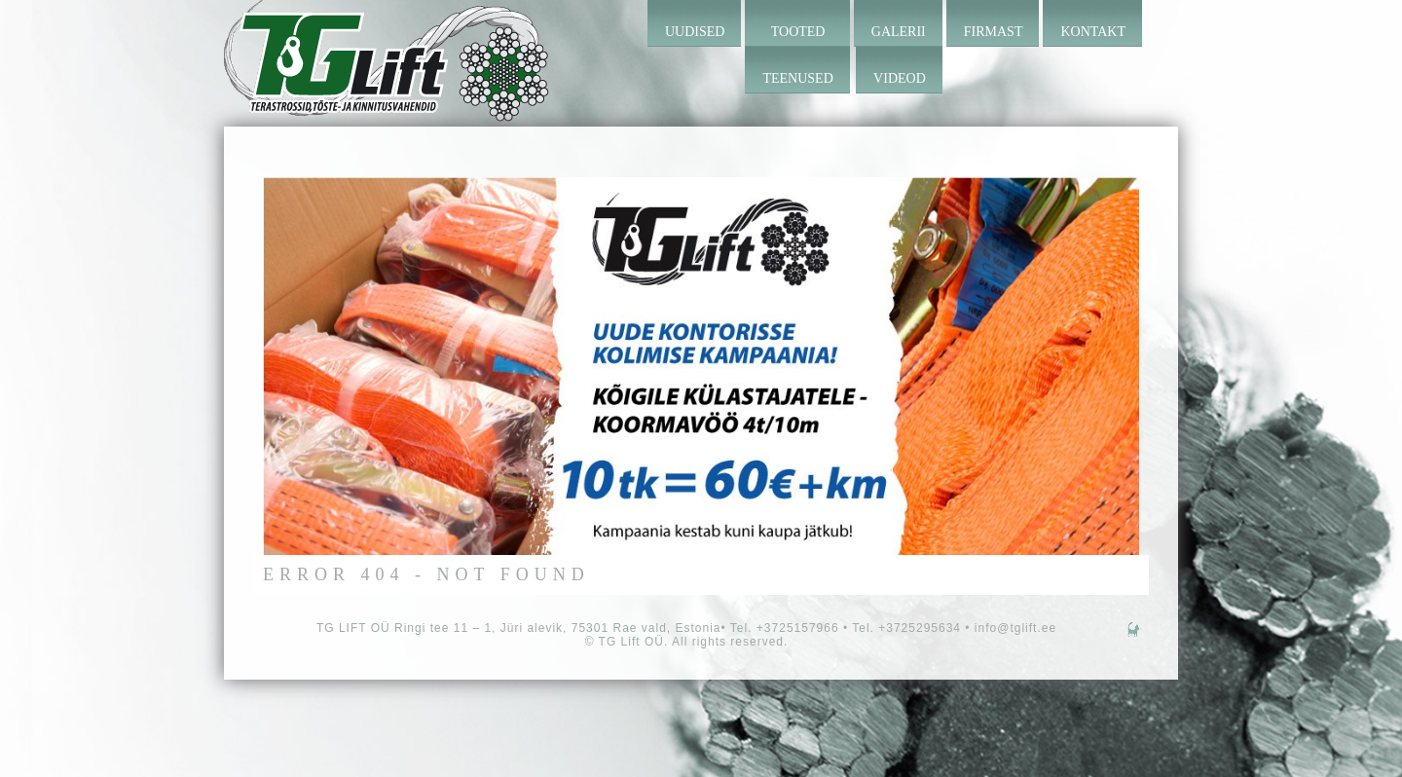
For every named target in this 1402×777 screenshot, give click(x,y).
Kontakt (1092, 31)
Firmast (993, 31)
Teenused (797, 78)
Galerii (898, 31)
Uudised (694, 31)
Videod (899, 78)
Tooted (798, 31)
